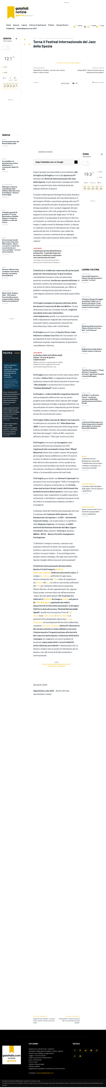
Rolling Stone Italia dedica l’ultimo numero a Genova (92, 350)
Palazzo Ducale (86, 273)
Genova (4, 139)
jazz (48, 582)
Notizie (84, 324)
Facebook (51, 666)
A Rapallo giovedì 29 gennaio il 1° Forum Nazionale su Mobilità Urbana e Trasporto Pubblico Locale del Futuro (10, 217)
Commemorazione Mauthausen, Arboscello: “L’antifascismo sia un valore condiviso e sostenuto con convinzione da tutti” (47, 254)
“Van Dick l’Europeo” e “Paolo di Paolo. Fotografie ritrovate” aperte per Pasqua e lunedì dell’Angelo (93, 373)
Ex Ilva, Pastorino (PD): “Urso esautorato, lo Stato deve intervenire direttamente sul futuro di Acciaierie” (11, 371)
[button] (85, 26)
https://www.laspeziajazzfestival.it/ (56, 664)
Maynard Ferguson (50, 625)
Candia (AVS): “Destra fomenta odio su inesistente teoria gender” (69, 1021)
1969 (55, 579)
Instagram (61, 666)
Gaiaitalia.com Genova (45, 152)
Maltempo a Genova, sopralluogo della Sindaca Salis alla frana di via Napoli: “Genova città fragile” (11, 191)
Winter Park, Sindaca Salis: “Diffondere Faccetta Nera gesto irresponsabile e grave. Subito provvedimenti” (11, 297)
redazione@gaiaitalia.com (45, 1073)
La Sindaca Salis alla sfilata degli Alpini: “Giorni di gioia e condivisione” (47, 357)
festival (39, 582)
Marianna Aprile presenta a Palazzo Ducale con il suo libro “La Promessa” (92, 328)
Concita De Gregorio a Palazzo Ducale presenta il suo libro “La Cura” (92, 278)
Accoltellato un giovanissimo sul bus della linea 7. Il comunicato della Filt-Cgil (10, 165)
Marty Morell (62, 615)
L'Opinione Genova (88, 507)
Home (35, 38)
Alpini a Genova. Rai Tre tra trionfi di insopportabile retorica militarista (92, 511)
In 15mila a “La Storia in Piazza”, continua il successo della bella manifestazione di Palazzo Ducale (92, 399)
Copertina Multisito (88, 484)
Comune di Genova (7, 184)
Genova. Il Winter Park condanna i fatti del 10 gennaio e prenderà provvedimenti (10, 272)
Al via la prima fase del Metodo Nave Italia (10, 142)
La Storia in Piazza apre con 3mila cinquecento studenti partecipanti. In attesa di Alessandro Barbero (92, 425)
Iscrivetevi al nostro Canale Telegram (69, 63)
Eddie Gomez (49, 615)
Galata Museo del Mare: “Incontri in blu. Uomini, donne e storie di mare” (44, 1021)
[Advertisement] (66, 8)
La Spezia (40, 38)
